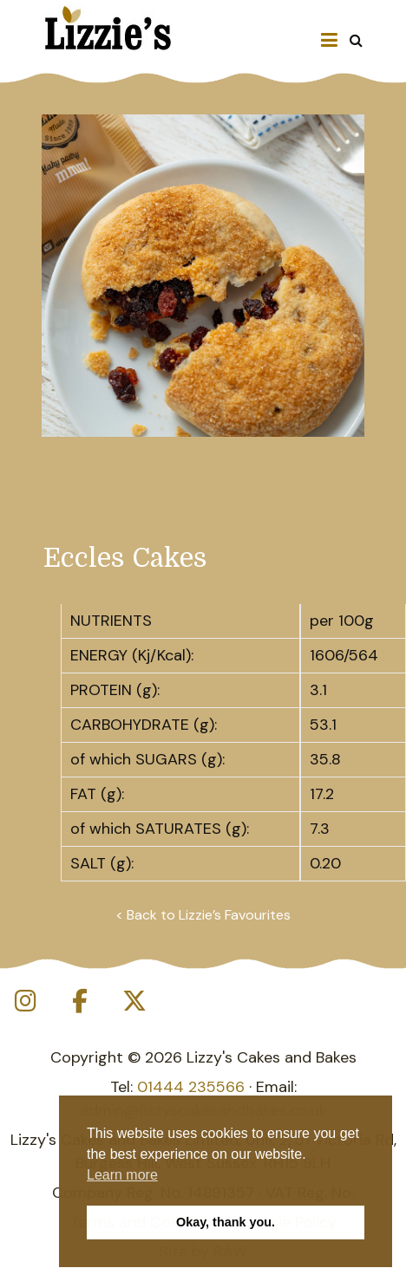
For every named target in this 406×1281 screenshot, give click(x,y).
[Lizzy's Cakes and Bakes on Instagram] (25, 1001)
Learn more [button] (122, 1174)
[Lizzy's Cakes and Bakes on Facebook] (80, 1001)
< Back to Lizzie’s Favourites (203, 915)
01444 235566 (191, 1086)
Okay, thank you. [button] (225, 1222)
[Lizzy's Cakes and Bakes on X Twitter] (134, 1001)
